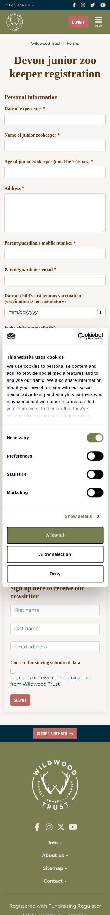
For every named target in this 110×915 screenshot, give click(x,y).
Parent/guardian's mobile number (40, 243)
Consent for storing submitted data (45, 662)
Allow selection (55, 554)
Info (53, 843)
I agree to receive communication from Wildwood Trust (50, 681)
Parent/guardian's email (30, 269)
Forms (73, 43)
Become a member (55, 733)
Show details (78, 516)
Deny (55, 573)
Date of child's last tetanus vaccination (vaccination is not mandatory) (42, 298)
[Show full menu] (99, 22)
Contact (53, 881)
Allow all (55, 535)
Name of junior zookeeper (32, 134)
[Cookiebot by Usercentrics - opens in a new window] (78, 336)
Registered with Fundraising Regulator (55, 906)
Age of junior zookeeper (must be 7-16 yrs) (48, 161)
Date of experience (24, 108)
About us (53, 855)
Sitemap (53, 868)
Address (14, 188)
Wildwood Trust (45, 43)
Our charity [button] (17, 5)
